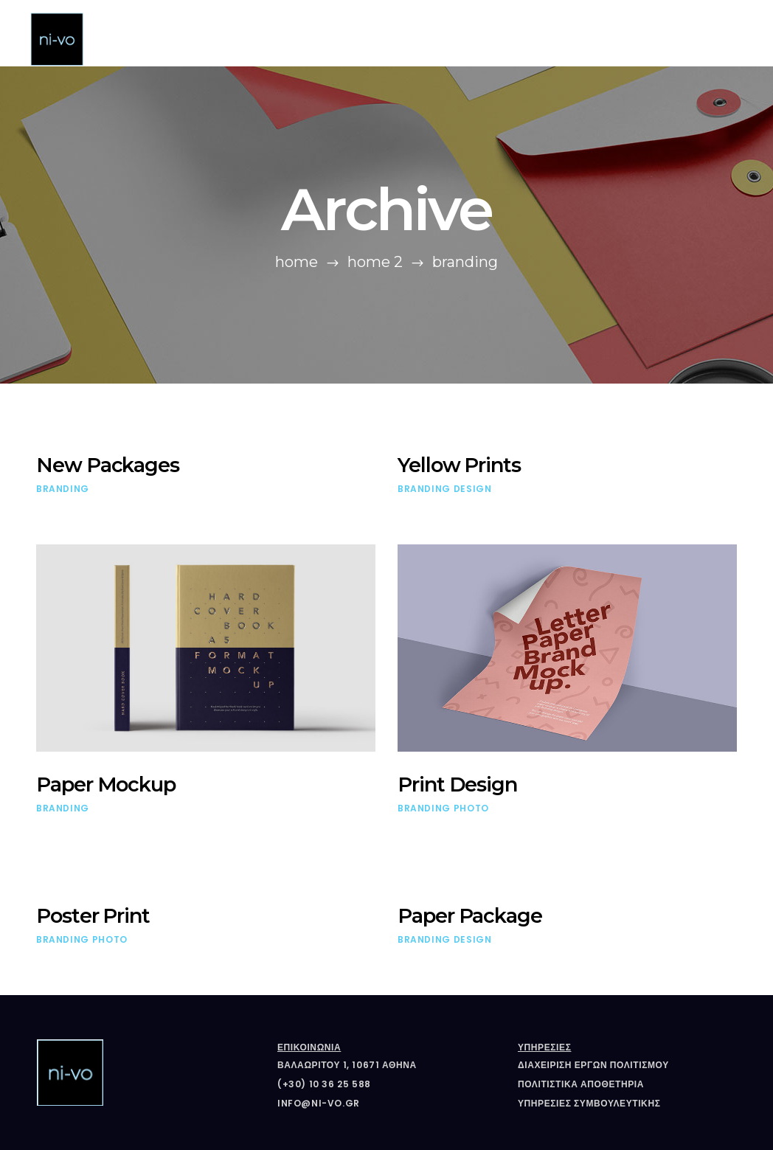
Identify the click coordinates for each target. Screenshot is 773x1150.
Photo (471, 808)
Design (473, 488)
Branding (62, 488)
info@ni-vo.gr (318, 1103)
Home (296, 262)
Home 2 (375, 262)
